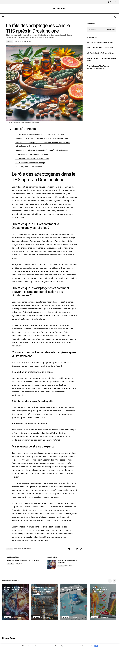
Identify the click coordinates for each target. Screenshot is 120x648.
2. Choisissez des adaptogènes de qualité (34, 158)
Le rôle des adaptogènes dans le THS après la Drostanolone (42, 134)
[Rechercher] (109, 30)
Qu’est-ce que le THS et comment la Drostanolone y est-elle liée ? (45, 138)
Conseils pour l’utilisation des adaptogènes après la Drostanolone (44, 150)
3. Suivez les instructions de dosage (31, 162)
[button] (112, 2)
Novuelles (9, 41)
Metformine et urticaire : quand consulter (101, 42)
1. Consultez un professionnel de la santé (33, 154)
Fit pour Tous (59, 8)
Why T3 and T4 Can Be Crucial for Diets (101, 48)
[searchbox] (95, 29)
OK (96, 645)
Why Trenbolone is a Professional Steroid (101, 53)
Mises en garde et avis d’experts (30, 167)
